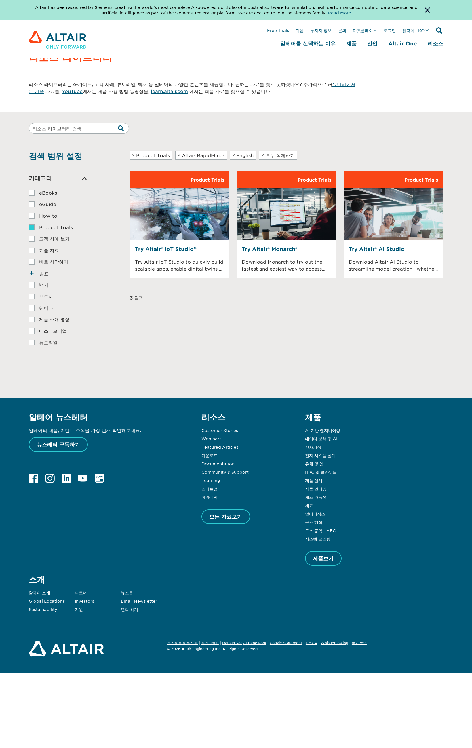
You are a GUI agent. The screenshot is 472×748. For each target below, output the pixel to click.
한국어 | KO (413, 30)
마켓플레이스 (365, 30)
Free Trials (278, 30)
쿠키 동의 (359, 643)
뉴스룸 (127, 592)
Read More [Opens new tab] (339, 12)
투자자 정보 (321, 30)
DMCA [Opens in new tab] (311, 642)
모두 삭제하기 (278, 155)
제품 (351, 43)
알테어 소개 (39, 592)
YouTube (72, 91)
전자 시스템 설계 (320, 455)
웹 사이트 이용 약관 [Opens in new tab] (182, 642)
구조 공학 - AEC (320, 530)
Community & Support (225, 472)
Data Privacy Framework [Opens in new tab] (244, 642)
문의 (342, 30)
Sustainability (43, 609)
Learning (210, 480)
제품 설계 (313, 480)
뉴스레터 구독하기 (58, 444)
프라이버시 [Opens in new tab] (210, 642)
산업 (372, 43)
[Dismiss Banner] (427, 10)
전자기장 (313, 447)
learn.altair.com (169, 91)
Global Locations (47, 601)
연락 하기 (129, 609)
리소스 (435, 43)
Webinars (211, 438)
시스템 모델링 (317, 538)
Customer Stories (219, 430)
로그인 (390, 30)
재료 (309, 505)
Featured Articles (219, 447)
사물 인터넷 (315, 488)
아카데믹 (209, 497)
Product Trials (151, 155)
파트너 (81, 592)
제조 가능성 (315, 497)
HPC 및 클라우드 (321, 472)
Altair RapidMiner (201, 155)
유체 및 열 (314, 463)
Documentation (218, 463)
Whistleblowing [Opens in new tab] (334, 642)
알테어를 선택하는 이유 (308, 43)
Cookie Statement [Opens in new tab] (286, 642)
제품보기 (323, 558)
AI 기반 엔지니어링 (322, 430)
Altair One (402, 43)
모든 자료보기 (225, 516)
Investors (84, 601)
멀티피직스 (315, 513)
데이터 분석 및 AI (321, 438)
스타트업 (209, 488)
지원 (300, 30)
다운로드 (209, 455)
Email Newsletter (139, 601)
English (243, 155)
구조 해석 (313, 522)
